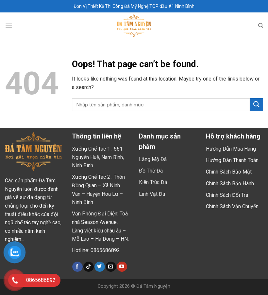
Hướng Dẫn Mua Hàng (231, 149)
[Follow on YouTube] (122, 267)
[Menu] (9, 26)
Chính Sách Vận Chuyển (232, 206)
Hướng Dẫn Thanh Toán (232, 160)
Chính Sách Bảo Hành (230, 183)
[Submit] (256, 104)
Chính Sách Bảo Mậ (228, 172)
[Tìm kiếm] (260, 25)
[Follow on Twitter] (99, 267)
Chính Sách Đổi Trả (227, 195)
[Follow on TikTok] (88, 267)
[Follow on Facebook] (77, 267)
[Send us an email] (111, 267)
